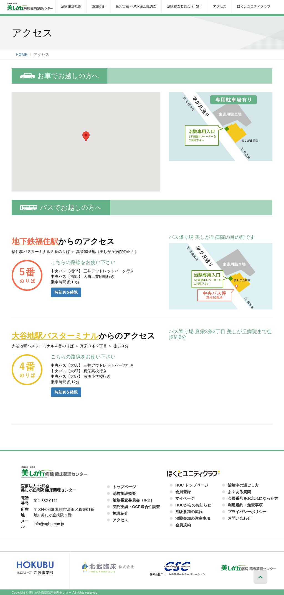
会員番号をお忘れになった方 (253, 498)
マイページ (185, 498)
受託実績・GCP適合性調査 (136, 6)
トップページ (124, 487)
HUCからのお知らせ (193, 505)
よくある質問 (239, 492)
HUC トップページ (191, 485)
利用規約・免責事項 (245, 505)
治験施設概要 (71, 6)
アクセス (219, 6)
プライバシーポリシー (247, 511)
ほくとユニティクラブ (253, 6)
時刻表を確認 (66, 292)
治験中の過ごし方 (243, 485)
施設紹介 (98, 6)
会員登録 (183, 492)
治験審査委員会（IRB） (184, 6)
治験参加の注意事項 (192, 518)
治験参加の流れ (188, 511)
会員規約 (183, 525)
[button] (86, 136)
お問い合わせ (239, 518)
